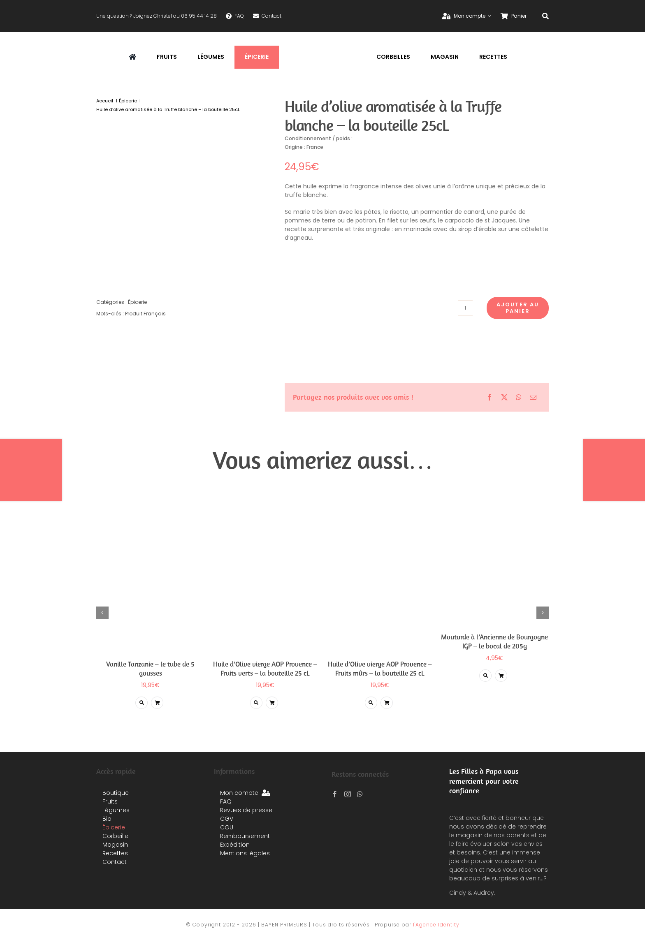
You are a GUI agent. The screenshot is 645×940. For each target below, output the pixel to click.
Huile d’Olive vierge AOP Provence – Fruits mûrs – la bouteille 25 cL (380, 669)
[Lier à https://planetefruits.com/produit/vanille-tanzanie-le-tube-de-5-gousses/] (141, 703)
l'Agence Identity (436, 924)
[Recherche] (545, 16)
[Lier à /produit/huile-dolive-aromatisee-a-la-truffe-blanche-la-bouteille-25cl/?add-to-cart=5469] (501, 675)
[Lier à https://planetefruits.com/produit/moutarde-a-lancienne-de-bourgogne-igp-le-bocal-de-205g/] (485, 675)
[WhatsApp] (519, 397)
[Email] (533, 397)
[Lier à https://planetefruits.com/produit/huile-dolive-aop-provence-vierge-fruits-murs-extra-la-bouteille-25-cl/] (371, 703)
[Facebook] (489, 397)
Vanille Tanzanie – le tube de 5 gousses (150, 669)
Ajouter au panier (518, 308)
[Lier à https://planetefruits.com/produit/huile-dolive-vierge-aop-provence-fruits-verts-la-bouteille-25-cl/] (256, 703)
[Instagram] (347, 794)
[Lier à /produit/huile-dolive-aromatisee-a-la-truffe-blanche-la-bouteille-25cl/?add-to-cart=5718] (272, 703)
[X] (504, 397)
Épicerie (137, 302)
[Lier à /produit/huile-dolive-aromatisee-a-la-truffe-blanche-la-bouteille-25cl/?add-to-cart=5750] (157, 703)
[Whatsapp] (360, 794)
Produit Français (145, 313)
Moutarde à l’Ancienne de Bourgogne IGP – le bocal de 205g (494, 641)
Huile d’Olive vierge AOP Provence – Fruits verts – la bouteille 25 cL (265, 669)
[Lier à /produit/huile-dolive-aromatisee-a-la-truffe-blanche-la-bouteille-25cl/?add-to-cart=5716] (387, 703)
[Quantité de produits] (465, 308)
